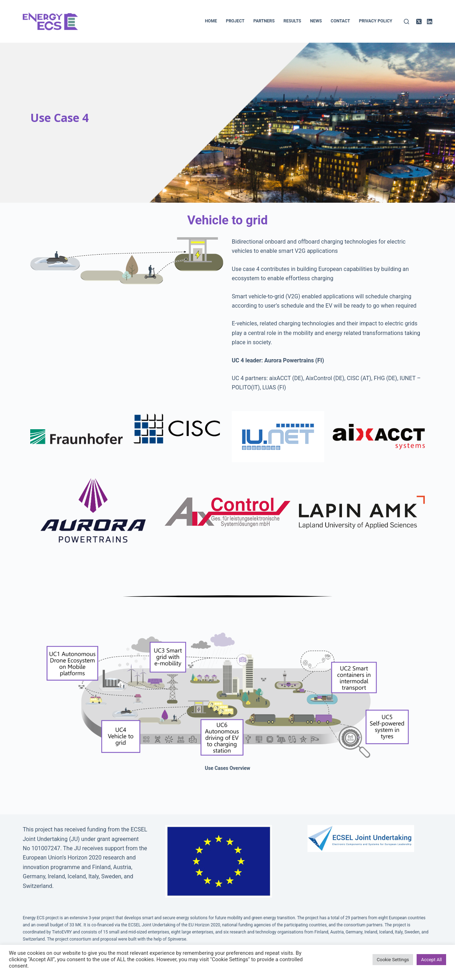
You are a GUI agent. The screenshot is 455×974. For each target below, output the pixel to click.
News (316, 20)
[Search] (406, 21)
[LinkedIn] (429, 21)
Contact (340, 20)
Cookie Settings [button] (393, 959)
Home (211, 20)
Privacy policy (375, 20)
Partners (264, 20)
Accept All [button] (431, 959)
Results (292, 20)
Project (235, 20)
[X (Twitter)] (419, 21)
